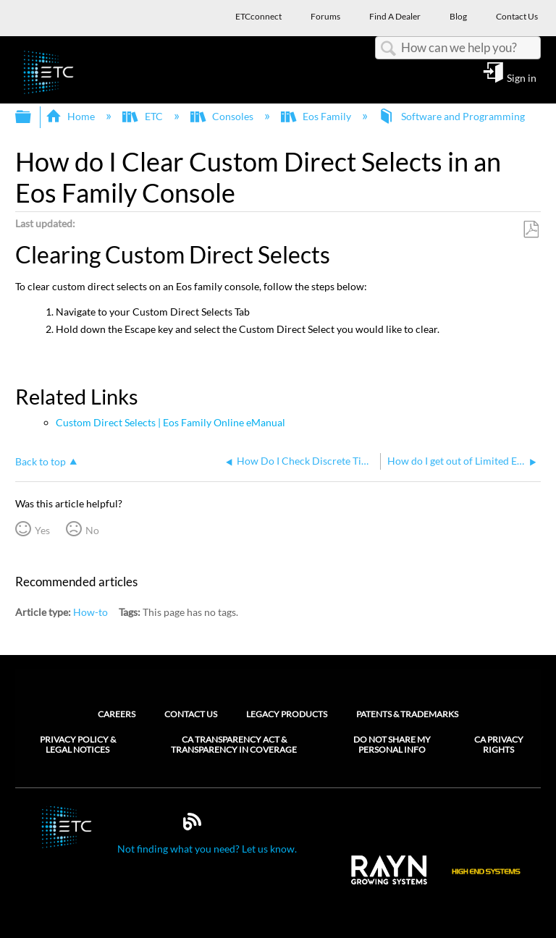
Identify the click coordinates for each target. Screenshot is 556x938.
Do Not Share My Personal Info (392, 745)
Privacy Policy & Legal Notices (78, 745)
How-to (90, 612)
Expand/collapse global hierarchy (32, 117)
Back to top (40, 461)
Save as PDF (531, 230)
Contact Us (190, 714)
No (92, 530)
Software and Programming (452, 116)
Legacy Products (286, 714)
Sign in (521, 77)
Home (71, 116)
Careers (116, 714)
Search (388, 49)
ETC (143, 116)
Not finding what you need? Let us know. (207, 848)
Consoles (223, 116)
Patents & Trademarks (407, 714)
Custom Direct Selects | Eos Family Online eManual (170, 422)
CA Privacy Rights (498, 745)
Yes (42, 530)
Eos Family (317, 116)
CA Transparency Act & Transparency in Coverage (234, 745)
